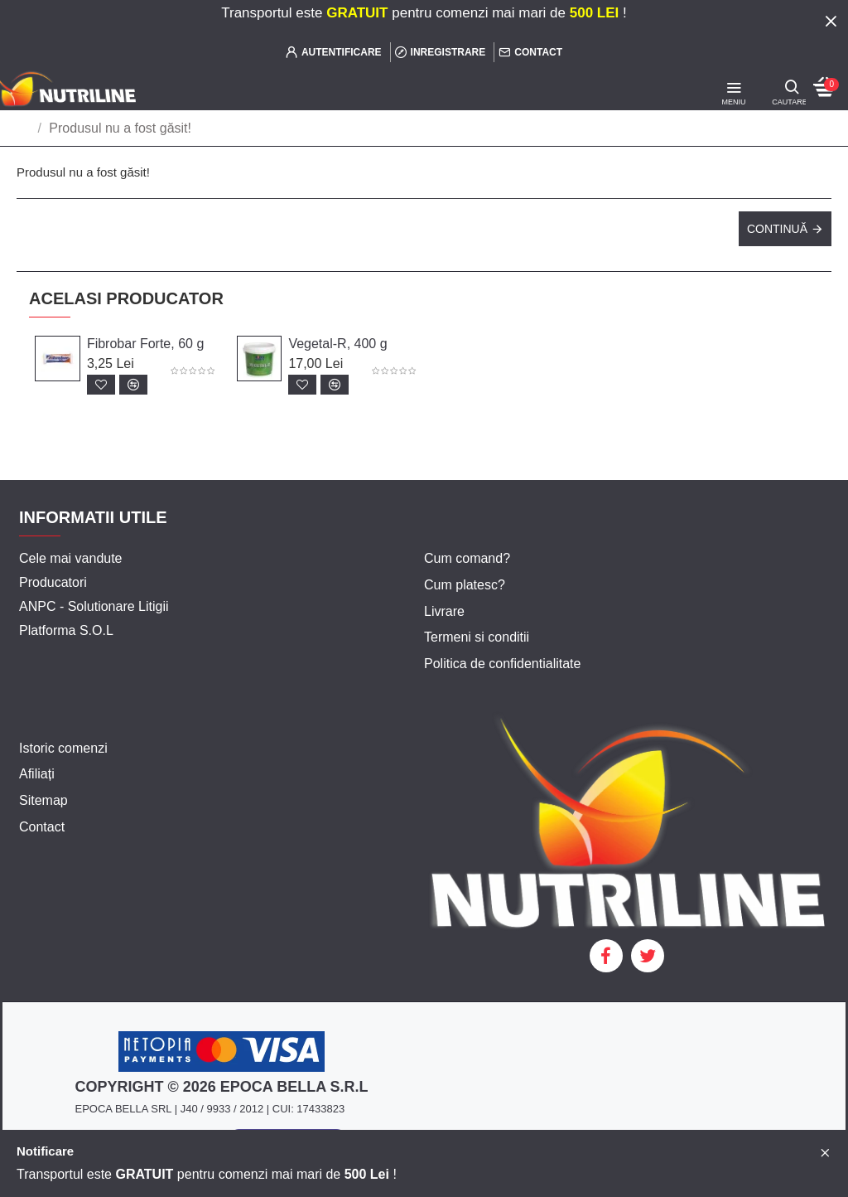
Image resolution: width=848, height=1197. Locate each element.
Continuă (777, 228)
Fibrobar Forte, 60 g (145, 344)
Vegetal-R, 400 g (337, 344)
